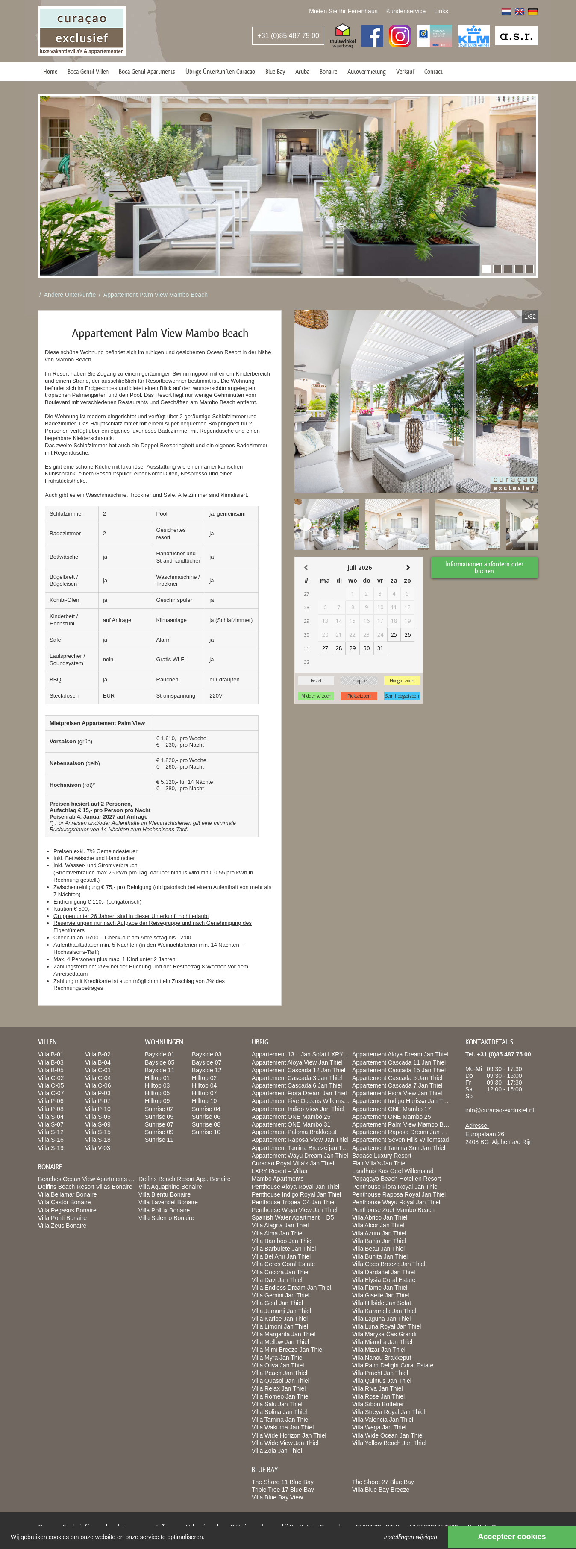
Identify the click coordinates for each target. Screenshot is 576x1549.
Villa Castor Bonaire (64, 1202)
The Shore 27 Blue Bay (383, 1482)
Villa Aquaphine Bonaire (170, 1186)
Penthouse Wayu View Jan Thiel (295, 1209)
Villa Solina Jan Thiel (279, 1411)
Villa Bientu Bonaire (164, 1194)
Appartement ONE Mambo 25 (291, 1116)
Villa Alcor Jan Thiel (378, 1225)
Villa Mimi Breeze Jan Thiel (287, 1349)
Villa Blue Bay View (277, 1497)
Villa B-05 (51, 1070)
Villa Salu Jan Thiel (277, 1404)
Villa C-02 (51, 1077)
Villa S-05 (98, 1116)
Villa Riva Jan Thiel (377, 1388)
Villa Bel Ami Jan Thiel (281, 1256)
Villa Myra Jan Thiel (278, 1357)
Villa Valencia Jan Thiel (382, 1419)
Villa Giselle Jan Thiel (380, 1295)
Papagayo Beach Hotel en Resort (396, 1178)
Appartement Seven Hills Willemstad (400, 1139)
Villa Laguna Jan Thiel (381, 1318)
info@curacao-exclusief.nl (499, 1110)
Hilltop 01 (157, 1077)
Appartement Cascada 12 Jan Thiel (298, 1070)
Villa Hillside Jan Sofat (381, 1303)
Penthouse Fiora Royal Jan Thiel (395, 1186)
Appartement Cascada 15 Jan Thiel (399, 1070)
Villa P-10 (98, 1109)
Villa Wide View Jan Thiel (285, 1443)
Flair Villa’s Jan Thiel (379, 1163)
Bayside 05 (159, 1062)
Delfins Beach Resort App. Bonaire (184, 1179)
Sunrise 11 (159, 1139)
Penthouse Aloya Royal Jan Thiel (295, 1186)
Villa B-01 (51, 1054)
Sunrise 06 (206, 1116)
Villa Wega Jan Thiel (379, 1427)
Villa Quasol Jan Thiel (280, 1380)
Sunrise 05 (159, 1116)
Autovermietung (366, 71)
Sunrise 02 (159, 1109)
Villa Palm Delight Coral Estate (392, 1365)
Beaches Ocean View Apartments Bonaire (93, 1179)
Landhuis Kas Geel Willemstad (393, 1171)
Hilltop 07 (204, 1093)
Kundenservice (406, 11)
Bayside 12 (206, 1070)
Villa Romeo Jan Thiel (281, 1396)
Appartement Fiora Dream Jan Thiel (299, 1093)
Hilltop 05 (157, 1093)
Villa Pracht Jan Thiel (380, 1373)
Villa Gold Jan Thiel (277, 1303)
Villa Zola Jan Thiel (277, 1450)
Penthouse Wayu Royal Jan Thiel (396, 1202)
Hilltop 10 (204, 1100)
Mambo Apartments (277, 1178)
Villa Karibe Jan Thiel (280, 1318)
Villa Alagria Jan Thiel (280, 1225)
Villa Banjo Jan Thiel (379, 1241)
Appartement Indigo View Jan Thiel (298, 1109)
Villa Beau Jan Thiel (378, 1248)
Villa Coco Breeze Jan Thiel (388, 1264)
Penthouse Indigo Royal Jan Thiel (296, 1194)
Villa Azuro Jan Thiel (379, 1233)
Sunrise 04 (206, 1109)
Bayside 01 (159, 1054)
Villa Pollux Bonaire (164, 1210)
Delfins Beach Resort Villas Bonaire (85, 1186)
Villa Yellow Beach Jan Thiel (389, 1443)
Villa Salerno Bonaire (166, 1218)
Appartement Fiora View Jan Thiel (397, 1093)
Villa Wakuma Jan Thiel (283, 1427)
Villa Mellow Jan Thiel (280, 1341)
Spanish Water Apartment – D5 (293, 1217)
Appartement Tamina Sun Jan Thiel (398, 1147)
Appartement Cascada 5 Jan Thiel (397, 1077)
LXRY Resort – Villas (279, 1171)
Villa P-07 (98, 1100)
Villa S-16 (51, 1139)
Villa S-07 (51, 1124)
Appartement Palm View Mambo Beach (155, 294)
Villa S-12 (51, 1132)
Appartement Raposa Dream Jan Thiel (403, 1132)
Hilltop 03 (157, 1085)
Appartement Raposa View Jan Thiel (300, 1139)
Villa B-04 (98, 1062)
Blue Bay (275, 71)
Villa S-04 (51, 1116)
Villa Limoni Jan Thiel (280, 1326)
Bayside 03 (206, 1054)
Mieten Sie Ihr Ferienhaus (343, 11)
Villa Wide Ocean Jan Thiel (388, 1435)
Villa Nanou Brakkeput (381, 1357)
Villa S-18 (98, 1139)
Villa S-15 (98, 1132)
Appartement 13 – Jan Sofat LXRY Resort (307, 1054)
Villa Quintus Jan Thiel (381, 1380)
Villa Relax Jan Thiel (279, 1388)
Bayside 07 (206, 1062)
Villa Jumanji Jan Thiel (281, 1311)
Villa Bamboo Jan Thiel (282, 1241)
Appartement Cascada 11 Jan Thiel (399, 1062)
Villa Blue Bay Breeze (380, 1489)
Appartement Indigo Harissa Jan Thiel (402, 1100)
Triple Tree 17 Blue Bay (283, 1489)
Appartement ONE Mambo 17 (391, 1109)
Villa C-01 (98, 1070)
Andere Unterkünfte (70, 294)
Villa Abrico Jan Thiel (379, 1217)
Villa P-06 (51, 1100)
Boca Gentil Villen (88, 71)
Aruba (302, 71)
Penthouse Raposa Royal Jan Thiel (399, 1194)
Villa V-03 (97, 1147)
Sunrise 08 (206, 1124)
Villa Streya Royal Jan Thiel (388, 1411)
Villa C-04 (98, 1077)
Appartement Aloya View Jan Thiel (297, 1062)
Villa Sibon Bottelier (378, 1404)
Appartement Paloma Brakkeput (294, 1132)
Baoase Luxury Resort (381, 1155)
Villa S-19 (51, 1147)
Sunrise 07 (159, 1124)
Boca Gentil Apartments (147, 71)
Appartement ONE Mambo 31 (291, 1124)
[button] (486, 269)
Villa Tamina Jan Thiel (280, 1419)
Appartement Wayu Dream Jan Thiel (300, 1155)
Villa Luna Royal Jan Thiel (386, 1326)
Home (50, 71)
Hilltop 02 (204, 1077)
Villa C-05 (51, 1085)
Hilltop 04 (204, 1085)
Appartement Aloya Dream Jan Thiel (400, 1054)
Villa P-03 (98, 1093)
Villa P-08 (51, 1109)
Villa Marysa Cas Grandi (384, 1334)
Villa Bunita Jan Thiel (380, 1256)
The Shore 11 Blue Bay (283, 1482)
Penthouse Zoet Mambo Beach (393, 1209)
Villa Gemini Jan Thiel (280, 1295)
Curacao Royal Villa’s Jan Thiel (293, 1163)
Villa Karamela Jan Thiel (384, 1311)
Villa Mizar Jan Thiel (379, 1349)
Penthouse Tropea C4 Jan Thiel (294, 1202)
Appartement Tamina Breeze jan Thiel (302, 1147)
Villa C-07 (51, 1093)
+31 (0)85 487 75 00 (288, 35)
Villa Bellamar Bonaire (67, 1194)
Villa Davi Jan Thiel (277, 1279)
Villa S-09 (98, 1124)
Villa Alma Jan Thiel (278, 1233)
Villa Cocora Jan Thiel (281, 1272)
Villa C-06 (98, 1085)
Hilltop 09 (157, 1100)
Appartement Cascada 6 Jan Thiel (297, 1085)
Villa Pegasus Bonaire (67, 1210)
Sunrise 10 (206, 1132)
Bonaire (328, 71)
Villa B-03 (51, 1062)
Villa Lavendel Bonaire (168, 1202)
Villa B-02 (98, 1054)
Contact (433, 71)
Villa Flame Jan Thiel (379, 1287)
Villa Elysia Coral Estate (383, 1279)
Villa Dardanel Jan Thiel (383, 1272)
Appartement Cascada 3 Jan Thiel (297, 1077)
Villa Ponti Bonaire (62, 1218)
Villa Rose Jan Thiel (378, 1396)
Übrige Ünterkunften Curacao (220, 71)
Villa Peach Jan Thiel (279, 1373)
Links (441, 11)
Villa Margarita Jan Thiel (284, 1334)
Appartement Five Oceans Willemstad (302, 1100)
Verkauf (405, 71)
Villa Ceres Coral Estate (283, 1264)
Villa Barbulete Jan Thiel (284, 1248)
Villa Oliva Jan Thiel (278, 1365)
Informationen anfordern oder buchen (485, 567)
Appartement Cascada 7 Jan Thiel (397, 1085)
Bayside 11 (159, 1070)
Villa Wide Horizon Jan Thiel (289, 1435)
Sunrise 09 (159, 1132)
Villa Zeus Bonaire (62, 1225)
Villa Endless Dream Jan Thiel (291, 1287)
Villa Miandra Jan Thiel (382, 1341)
